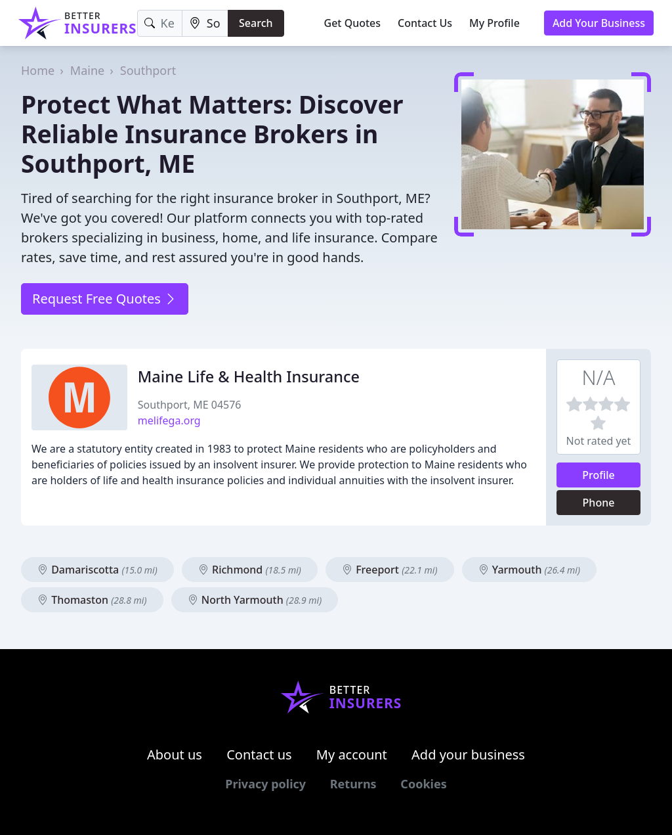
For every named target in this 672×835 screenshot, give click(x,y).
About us (174, 754)
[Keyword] (159, 23)
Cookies (423, 784)
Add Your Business (599, 23)
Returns (353, 784)
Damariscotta (97, 569)
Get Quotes (352, 23)
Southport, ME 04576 (190, 404)
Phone (599, 502)
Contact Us (425, 23)
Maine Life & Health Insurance (249, 376)
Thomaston (92, 600)
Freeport (390, 569)
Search (255, 23)
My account (351, 754)
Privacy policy (265, 784)
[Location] (205, 23)
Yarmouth (529, 569)
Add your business (468, 754)
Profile (598, 475)
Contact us (259, 754)
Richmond (249, 569)
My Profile (494, 23)
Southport (148, 70)
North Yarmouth (255, 600)
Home (37, 70)
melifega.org (169, 420)
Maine (87, 70)
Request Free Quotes (104, 298)
